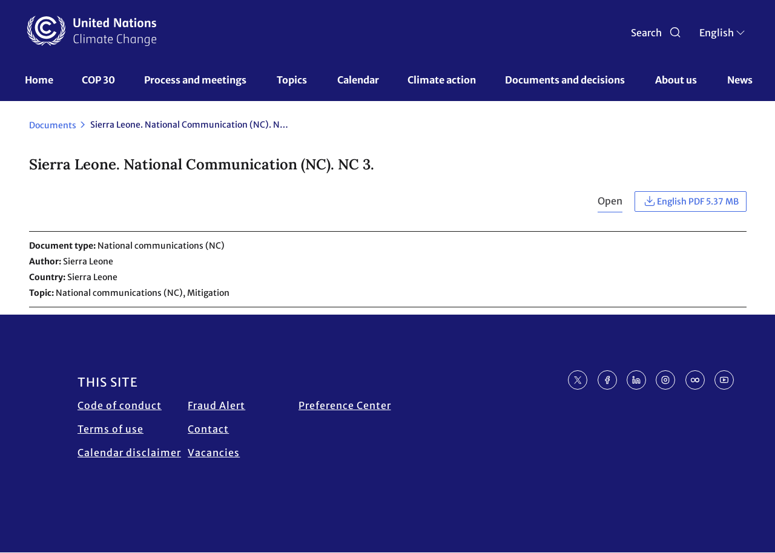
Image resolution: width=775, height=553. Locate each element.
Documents (52, 125)
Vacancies (214, 453)
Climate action (441, 80)
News (740, 80)
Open (610, 201)
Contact (208, 429)
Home (39, 80)
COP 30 (98, 80)
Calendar (358, 80)
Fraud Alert (216, 405)
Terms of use (110, 429)
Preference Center (344, 405)
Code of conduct (120, 405)
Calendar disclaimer (129, 453)
